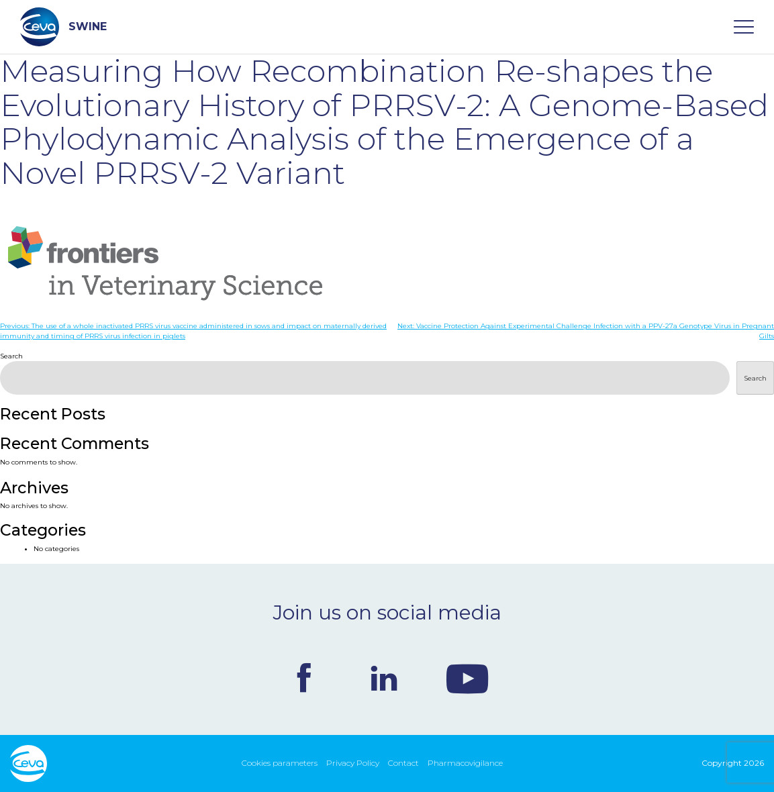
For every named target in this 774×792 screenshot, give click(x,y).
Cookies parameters (280, 763)
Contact (403, 763)
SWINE (63, 26)
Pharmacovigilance (465, 763)
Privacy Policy (352, 763)
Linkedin (384, 678)
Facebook (304, 678)
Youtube (467, 677)
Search (11, 356)
